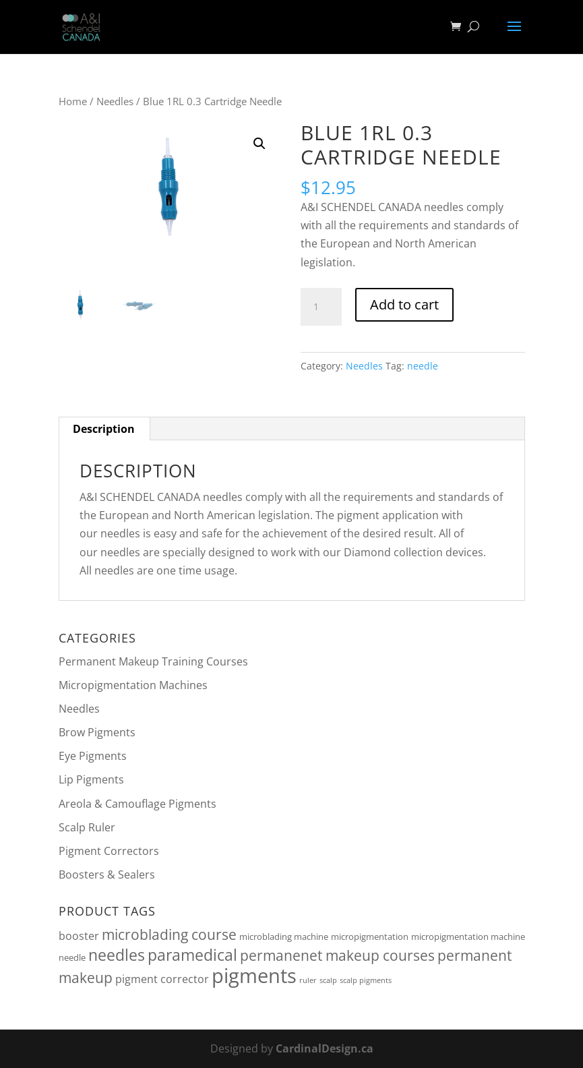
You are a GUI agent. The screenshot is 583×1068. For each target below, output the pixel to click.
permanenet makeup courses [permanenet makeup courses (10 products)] (337, 955)
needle (422, 365)
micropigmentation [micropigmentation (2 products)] (369, 936)
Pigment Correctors (109, 850)
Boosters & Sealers (107, 874)
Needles (114, 101)
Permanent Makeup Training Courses (153, 661)
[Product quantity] (321, 307)
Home (73, 101)
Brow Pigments (97, 732)
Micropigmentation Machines (133, 685)
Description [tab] (104, 428)
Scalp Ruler (87, 827)
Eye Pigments (93, 755)
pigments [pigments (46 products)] (254, 975)
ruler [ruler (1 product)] (308, 980)
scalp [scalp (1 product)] (328, 980)
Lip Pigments (91, 779)
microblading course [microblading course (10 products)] (169, 934)
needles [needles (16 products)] (116, 955)
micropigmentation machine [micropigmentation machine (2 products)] (468, 936)
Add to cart (404, 304)
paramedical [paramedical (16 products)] (192, 955)
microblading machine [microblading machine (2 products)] (283, 936)
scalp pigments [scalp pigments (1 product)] (366, 980)
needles (444, 207)
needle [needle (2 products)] (72, 957)
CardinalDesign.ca (324, 1048)
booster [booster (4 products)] (79, 935)
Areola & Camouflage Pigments (137, 803)
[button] (259, 143)
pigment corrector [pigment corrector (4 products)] (162, 979)
